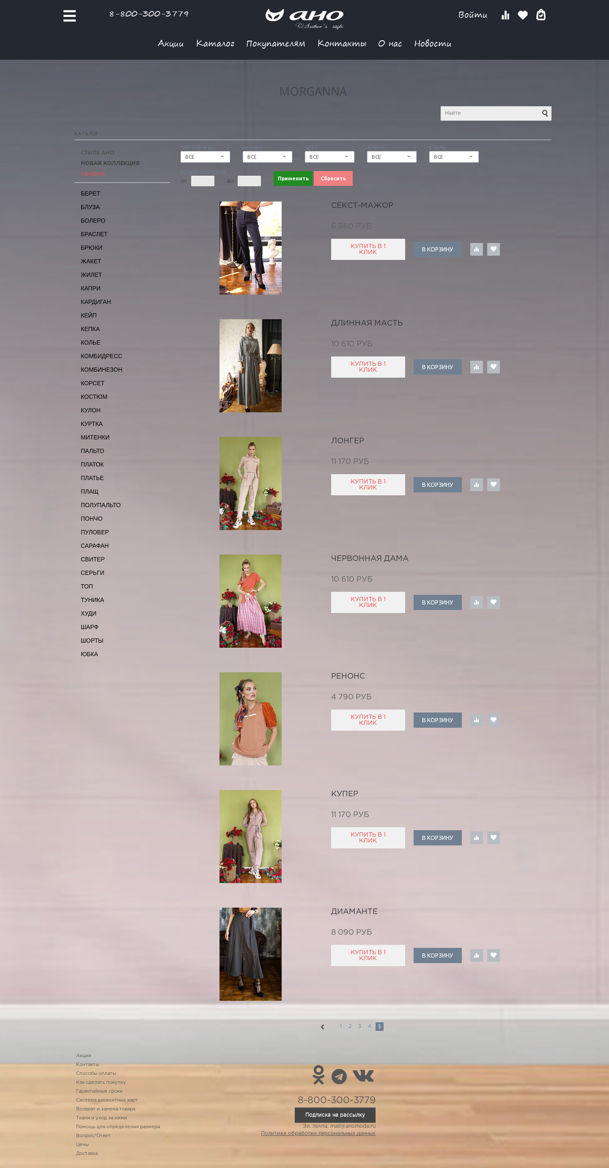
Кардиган (96, 301)
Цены (82, 1145)
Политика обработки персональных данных (318, 1133)
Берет (90, 193)
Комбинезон (101, 369)
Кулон (91, 410)
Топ (87, 586)
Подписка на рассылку (335, 1115)
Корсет (92, 383)
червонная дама (370, 558)
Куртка (92, 423)
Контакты (341, 43)
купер (344, 794)
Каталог (215, 43)
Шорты (92, 640)
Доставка (87, 1153)
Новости (433, 43)
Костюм (94, 396)
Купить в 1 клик (368, 249)
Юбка (89, 654)
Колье (90, 342)
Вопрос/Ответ (93, 1136)
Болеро (93, 220)
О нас (390, 43)
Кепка (90, 329)
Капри (91, 288)
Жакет (91, 261)
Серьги (92, 572)
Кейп (89, 315)
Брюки (91, 247)
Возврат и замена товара (105, 1109)
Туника (92, 599)
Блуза (90, 207)
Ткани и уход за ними (101, 1118)
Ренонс (348, 676)
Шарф (90, 627)
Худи (88, 613)
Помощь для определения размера (118, 1127)
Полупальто (101, 505)
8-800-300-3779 (149, 13)
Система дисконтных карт (107, 1100)
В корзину (437, 249)
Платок (92, 464)
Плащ (90, 491)
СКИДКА (93, 174)
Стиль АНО (98, 153)
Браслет (94, 234)
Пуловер (95, 532)
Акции (171, 43)
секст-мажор (362, 205)
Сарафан (95, 545)
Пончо (91, 518)
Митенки (95, 437)
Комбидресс (101, 356)
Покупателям (275, 43)
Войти (474, 14)
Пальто (92, 450)
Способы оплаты (96, 1073)
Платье (92, 478)
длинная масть (367, 323)
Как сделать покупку (101, 1082)
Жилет (91, 274)
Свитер (93, 559)
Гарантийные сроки (99, 1091)
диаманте (354, 911)
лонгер (347, 441)
